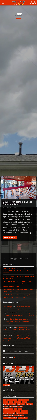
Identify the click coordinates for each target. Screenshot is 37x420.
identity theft (8, 408)
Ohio (18, 411)
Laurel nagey (8, 307)
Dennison (18, 402)
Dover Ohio (21, 404)
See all (6, 385)
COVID (20, 400)
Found (5, 406)
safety (19, 413)
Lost (19, 408)
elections (30, 404)
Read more (9, 237)
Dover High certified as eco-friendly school (18, 203)
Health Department (15, 406)
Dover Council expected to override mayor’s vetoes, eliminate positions (16, 321)
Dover (25, 402)
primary (24, 411)
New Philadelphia (9, 411)
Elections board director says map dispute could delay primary (17, 338)
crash (5, 402)
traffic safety (8, 415)
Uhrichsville (23, 417)
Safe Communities (9, 413)
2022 (4, 400)
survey (25, 413)
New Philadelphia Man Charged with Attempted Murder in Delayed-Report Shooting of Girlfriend (17, 284)
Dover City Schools (9, 404)
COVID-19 (26, 400)
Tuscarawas (19, 415)
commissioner (12, 400)
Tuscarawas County (10, 417)
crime (11, 402)
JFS (16, 408)
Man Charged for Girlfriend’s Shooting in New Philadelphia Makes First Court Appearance (18, 270)
